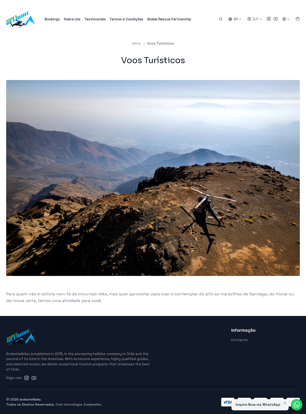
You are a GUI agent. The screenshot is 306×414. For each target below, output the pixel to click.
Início (136, 43)
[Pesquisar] (221, 19)
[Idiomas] (235, 19)
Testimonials (95, 19)
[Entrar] (286, 19)
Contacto (239, 340)
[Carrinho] (297, 19)
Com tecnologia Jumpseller (78, 404)
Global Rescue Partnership (169, 19)
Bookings (52, 19)
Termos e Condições (126, 19)
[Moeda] (254, 19)
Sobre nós (72, 19)
